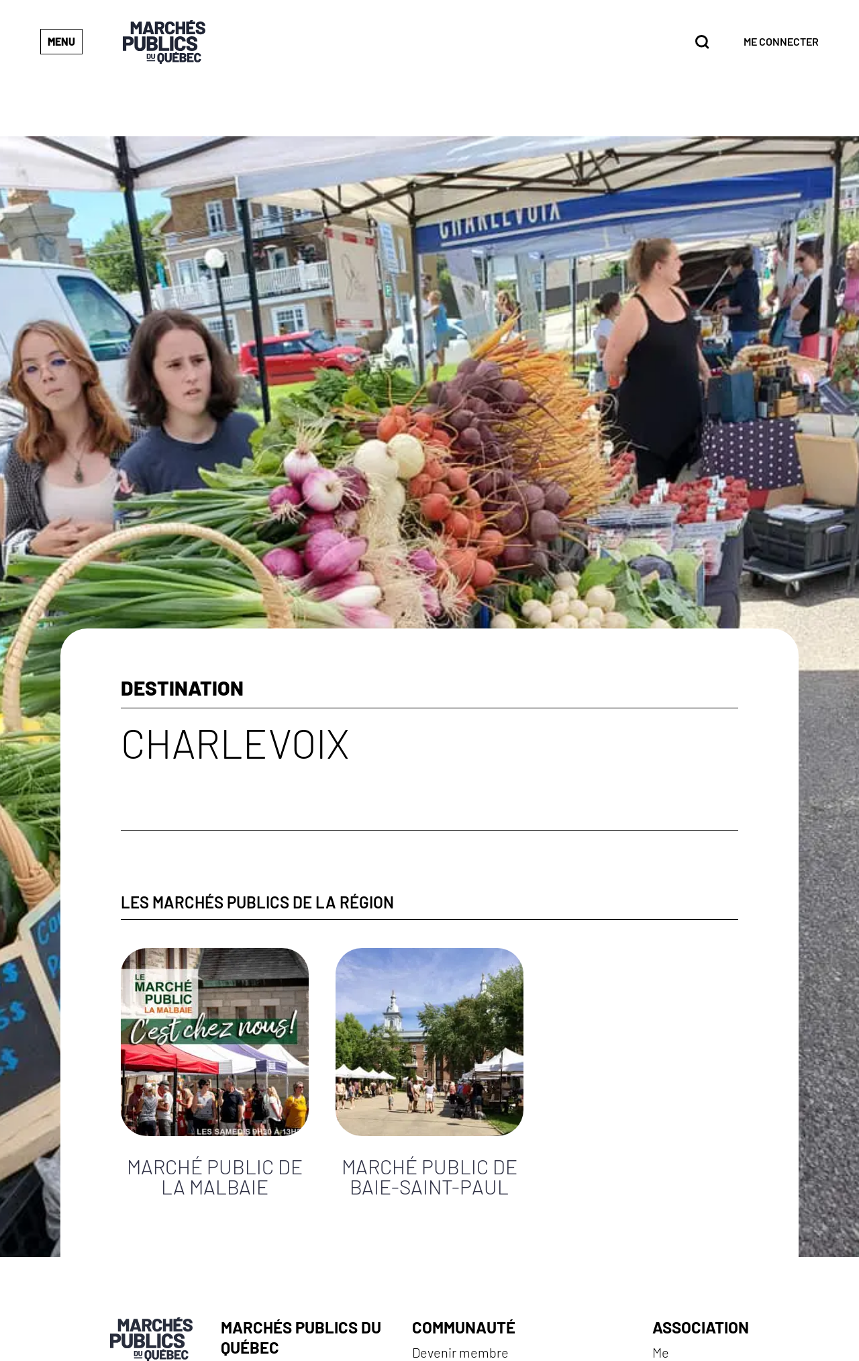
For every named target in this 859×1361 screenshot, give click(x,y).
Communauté (463, 1327)
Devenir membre (460, 1352)
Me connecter (781, 41)
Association (700, 1327)
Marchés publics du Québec (301, 1337)
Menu (61, 41)
